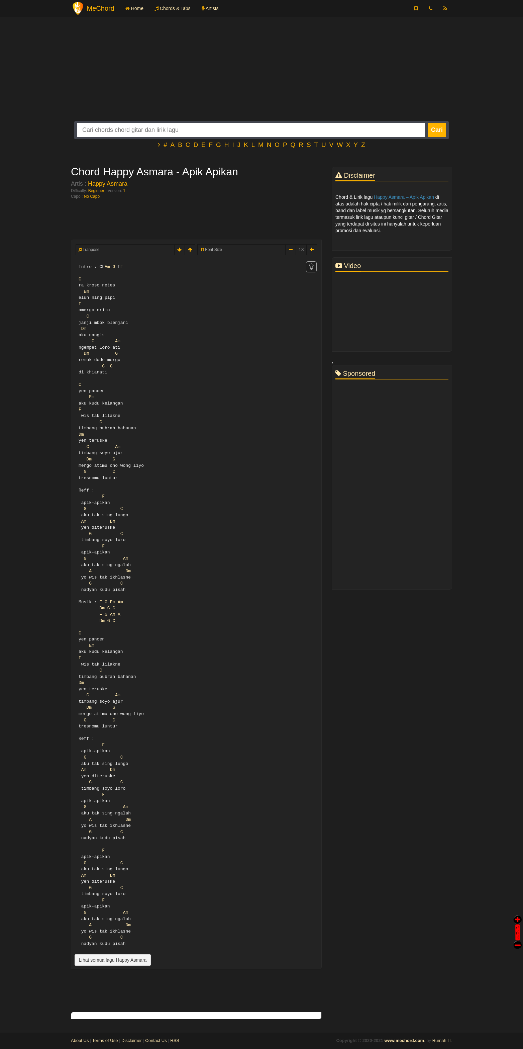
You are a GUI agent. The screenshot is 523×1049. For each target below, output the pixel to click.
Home (134, 8)
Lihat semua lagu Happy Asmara (112, 960)
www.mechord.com (404, 1040)
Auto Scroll (517, 923)
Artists (210, 8)
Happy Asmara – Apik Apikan (404, 197)
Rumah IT (441, 1040)
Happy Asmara (107, 183)
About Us (80, 1040)
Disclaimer (131, 1040)
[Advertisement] (261, 74)
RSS (174, 1040)
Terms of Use (105, 1040)
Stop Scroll (517, 940)
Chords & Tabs (172, 8)
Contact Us (156, 1040)
